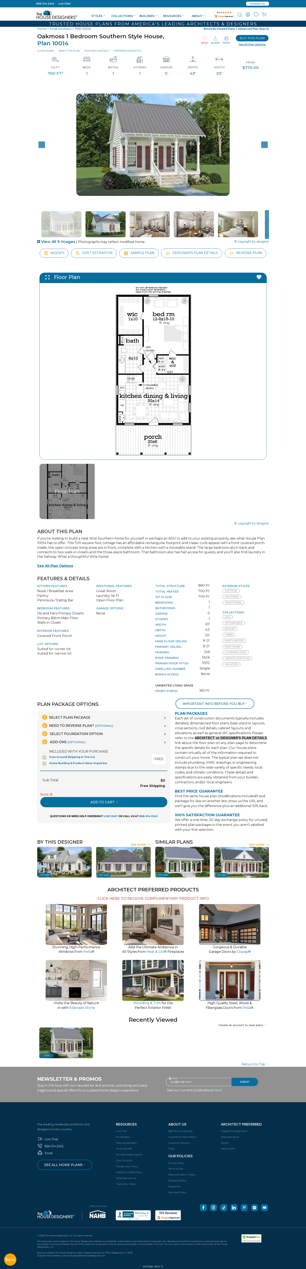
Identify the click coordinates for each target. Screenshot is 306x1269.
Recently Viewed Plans (219, 28)
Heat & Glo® (228, 1148)
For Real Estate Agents (129, 1154)
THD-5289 (45, 875)
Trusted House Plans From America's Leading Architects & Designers (153, 23)
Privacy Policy (176, 1162)
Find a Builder (124, 1148)
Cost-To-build (124, 1160)
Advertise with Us (126, 1178)
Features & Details (96, 50)
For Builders (123, 1136)
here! (218, 1090)
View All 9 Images (56, 241)
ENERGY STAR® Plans (129, 1172)
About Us (177, 1124)
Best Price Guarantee (180, 1130)
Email (45, 1153)
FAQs (171, 1148)
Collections (123, 16)
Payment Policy (177, 1192)
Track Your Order (126, 1183)
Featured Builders (126, 1142)
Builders (148, 16)
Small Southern (61, 29)
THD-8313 (221, 875)
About (198, 16)
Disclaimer (174, 1186)
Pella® (224, 1142)
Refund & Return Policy (182, 1174)
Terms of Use (175, 1168)
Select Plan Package (66, 717)
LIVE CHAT (111, 816)
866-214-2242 (45, 3)
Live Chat (64, 3)
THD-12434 (104, 875)
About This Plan (69, 50)
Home (41, 29)
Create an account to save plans (242, 1025)
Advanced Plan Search (253, 28)
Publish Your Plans (127, 1166)
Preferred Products (127, 50)
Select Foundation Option (72, 733)
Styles (98, 16)
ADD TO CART (104, 802)
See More (141, 845)
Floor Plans (45, 50)
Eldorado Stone (230, 1136)
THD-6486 (163, 875)
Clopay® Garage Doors (234, 1130)
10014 (47, 1055)
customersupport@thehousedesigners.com (83, 1255)
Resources (173, 16)
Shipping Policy (177, 1180)
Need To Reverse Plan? (77, 725)
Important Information (182, 1136)
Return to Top (255, 1064)
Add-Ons (64, 741)
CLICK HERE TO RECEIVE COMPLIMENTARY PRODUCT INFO (153, 898)
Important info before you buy (215, 704)
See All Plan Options (55, 566)
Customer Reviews (179, 1142)
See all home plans (65, 1165)
